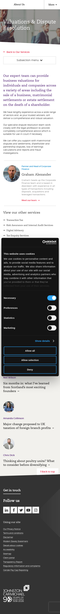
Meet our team (29, 200)
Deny (30, 369)
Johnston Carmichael (4, 5)
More (51, 4)
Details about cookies (13, 545)
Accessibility (9, 549)
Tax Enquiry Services (17, 235)
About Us (19, 4)
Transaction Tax (14, 220)
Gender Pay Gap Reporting (15, 570)
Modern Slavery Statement (15, 541)
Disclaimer (8, 537)
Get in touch (12, 490)
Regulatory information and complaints (21, 566)
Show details (42, 341)
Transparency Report (12, 562)
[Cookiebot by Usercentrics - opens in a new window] (42, 242)
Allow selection (30, 360)
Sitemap (7, 553)
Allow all (30, 350)
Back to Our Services (18, 52)
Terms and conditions (13, 533)
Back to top (48, 471)
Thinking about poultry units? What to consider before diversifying (28, 463)
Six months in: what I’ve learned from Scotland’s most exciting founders (26, 387)
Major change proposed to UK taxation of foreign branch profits (27, 426)
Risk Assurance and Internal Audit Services (29, 225)
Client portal (9, 557)
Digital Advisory (15, 230)
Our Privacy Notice (11, 529)
